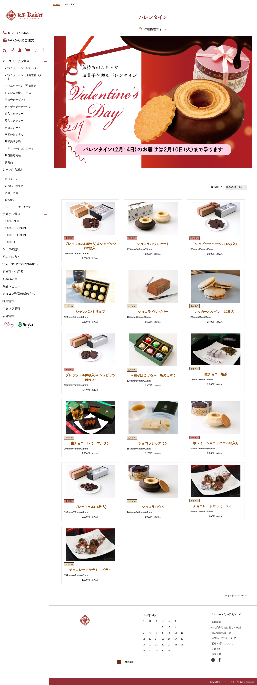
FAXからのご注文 (18, 40)
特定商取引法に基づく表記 (226, 626)
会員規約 (216, 647)
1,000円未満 (12, 221)
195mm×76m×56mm (200, 316)
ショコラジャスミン (153, 442)
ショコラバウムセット (153, 244)
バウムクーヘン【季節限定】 (22, 85)
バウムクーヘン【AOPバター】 (23, 68)
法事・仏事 (11, 193)
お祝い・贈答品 (14, 186)
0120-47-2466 (16, 33)
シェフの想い (11, 249)
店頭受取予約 (13, 141)
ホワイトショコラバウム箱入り (216, 442)
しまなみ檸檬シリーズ (18, 92)
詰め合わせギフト (15, 99)
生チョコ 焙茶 (215, 373)
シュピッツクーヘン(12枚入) (216, 244)
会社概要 (216, 620)
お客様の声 (9, 279)
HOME (56, 4)
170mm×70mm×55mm (139, 316)
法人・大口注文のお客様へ (20, 264)
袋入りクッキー (14, 113)
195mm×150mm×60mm (76, 253)
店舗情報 (8, 316)
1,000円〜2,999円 (15, 228)
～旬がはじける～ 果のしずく (153, 375)
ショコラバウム (153, 506)
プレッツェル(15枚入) (90, 506)
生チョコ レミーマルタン (90, 442)
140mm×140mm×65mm (202, 447)
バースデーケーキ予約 (18, 206)
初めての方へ (11, 256)
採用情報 (8, 301)
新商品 (9, 162)
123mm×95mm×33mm (76, 316)
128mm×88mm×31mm (139, 380)
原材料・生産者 (12, 271)
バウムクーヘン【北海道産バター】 (23, 77)
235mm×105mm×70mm (139, 249)
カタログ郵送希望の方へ (18, 293)
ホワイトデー (13, 179)
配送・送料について (222, 642)
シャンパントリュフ (90, 311)
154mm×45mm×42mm (139, 447)
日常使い (10, 199)
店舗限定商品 (13, 155)
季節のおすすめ (14, 134)
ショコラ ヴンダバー (153, 311)
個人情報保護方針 (221, 631)
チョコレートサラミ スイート (216, 505)
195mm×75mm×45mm (201, 249)
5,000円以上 (12, 242)
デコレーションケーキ (20, 148)
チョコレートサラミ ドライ (90, 568)
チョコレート (13, 127)
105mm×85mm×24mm (201, 379)
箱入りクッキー (14, 120)
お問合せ (216, 652)
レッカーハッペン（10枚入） (215, 311)
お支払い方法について (223, 636)
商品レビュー (11, 286)
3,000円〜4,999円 (15, 235)
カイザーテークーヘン (18, 106)
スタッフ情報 (11, 308)
